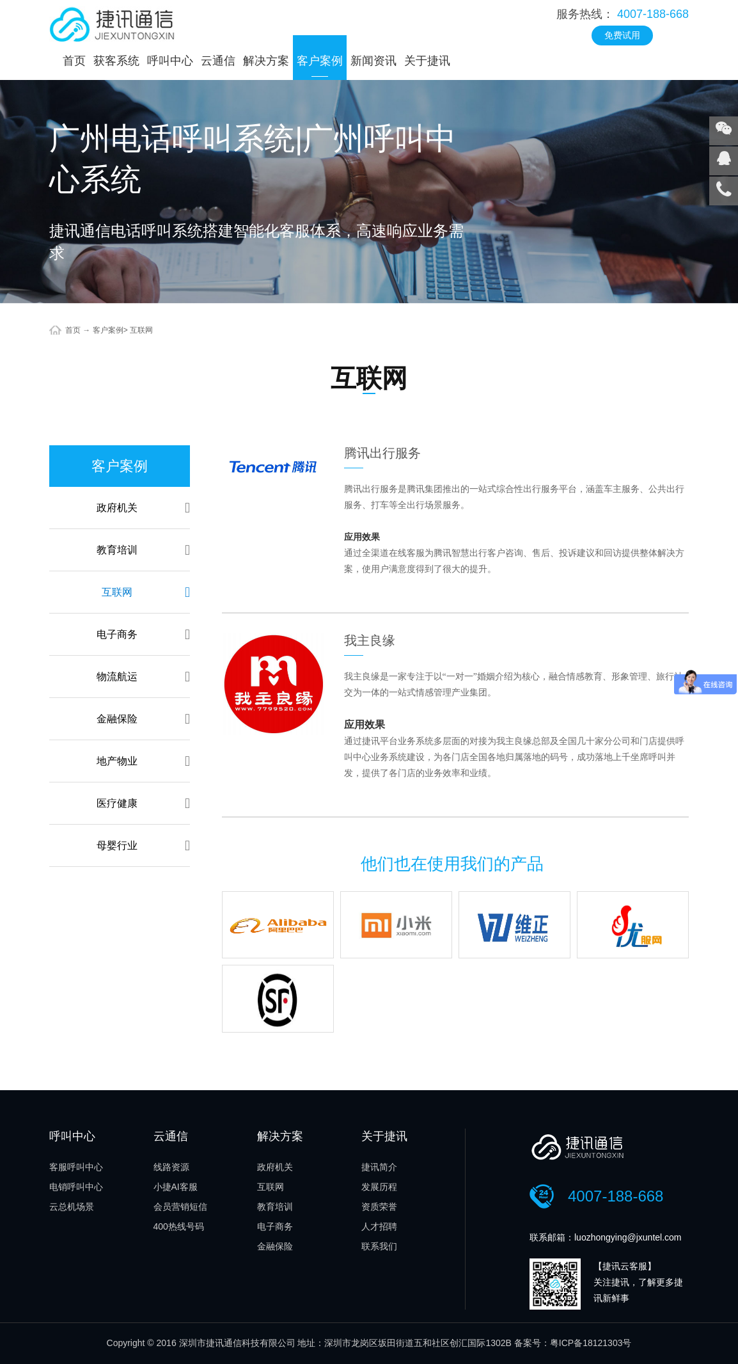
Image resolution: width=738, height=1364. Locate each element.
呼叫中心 (170, 60)
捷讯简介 (379, 1167)
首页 (74, 60)
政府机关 (143, 508)
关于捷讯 (427, 60)
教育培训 (143, 550)
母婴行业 (143, 845)
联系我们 (379, 1246)
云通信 (218, 60)
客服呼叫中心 (76, 1167)
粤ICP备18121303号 (591, 1343)
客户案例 (320, 60)
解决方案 (266, 60)
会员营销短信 (180, 1206)
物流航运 (143, 677)
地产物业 (143, 761)
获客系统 (116, 60)
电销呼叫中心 (76, 1187)
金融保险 (143, 719)
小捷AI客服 (175, 1187)
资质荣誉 (379, 1206)
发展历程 (379, 1187)
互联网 (141, 330)
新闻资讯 (373, 60)
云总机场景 (71, 1206)
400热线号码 (178, 1226)
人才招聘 (379, 1226)
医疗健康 (143, 803)
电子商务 (143, 634)
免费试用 (622, 35)
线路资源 (171, 1167)
